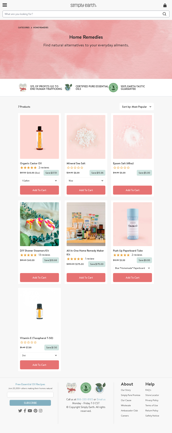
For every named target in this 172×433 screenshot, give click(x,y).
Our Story (126, 390)
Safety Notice (152, 415)
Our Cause (126, 400)
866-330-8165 (85, 399)
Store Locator (152, 395)
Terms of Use (151, 405)
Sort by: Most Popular (136, 106)
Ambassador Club (129, 410)
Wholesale (126, 405)
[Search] (86, 14)
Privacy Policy (151, 400)
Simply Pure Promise (130, 395)
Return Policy (151, 410)
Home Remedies (40, 27)
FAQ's (148, 390)
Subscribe (30, 403)
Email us (101, 399)
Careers (125, 415)
